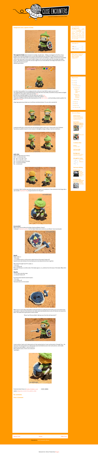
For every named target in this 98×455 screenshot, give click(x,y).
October (76, 87)
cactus (82, 29)
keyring (76, 34)
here (37, 94)
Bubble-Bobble (74, 29)
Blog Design (76, 99)
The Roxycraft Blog (78, 167)
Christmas (74, 31)
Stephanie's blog (24, 190)
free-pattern (30, 391)
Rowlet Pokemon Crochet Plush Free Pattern (81, 173)
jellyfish (73, 34)
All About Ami (76, 115)
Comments (76, 48)
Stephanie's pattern (23, 229)
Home (40, 436)
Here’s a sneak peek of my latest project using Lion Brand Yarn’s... (78, 118)
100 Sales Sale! (76, 146)
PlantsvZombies (75, 36)
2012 (74, 82)
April (75, 103)
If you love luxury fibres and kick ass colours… (78, 155)
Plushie (80, 36)
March (75, 105)
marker (83, 34)
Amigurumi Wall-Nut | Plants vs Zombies (77, 96)
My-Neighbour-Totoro (80, 35)
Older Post (64, 436)
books (83, 28)
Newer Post (17, 436)
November (76, 85)
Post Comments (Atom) (43, 440)
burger (79, 29)
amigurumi (19, 391)
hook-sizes (78, 33)
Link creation (44, 98)
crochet (24, 391)
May (75, 101)
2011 (74, 84)
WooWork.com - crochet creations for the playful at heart (78, 180)
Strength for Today (78, 158)
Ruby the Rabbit (76, 150)
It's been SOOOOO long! (81, 126)
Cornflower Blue (77, 142)
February (76, 107)
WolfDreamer (76, 170)
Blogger (57, 452)
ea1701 (75, 145)
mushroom (74, 35)
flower (80, 32)
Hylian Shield (19, 99)
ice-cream (82, 33)
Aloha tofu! (81, 134)
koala (80, 34)
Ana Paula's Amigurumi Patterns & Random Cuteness (78, 123)
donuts (76, 32)
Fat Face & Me (76, 149)
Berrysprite (76, 133)
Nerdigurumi (76, 153)
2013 (74, 80)
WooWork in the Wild (81, 184)
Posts (74, 46)
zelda (35, 391)
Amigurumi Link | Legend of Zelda (77, 91)
